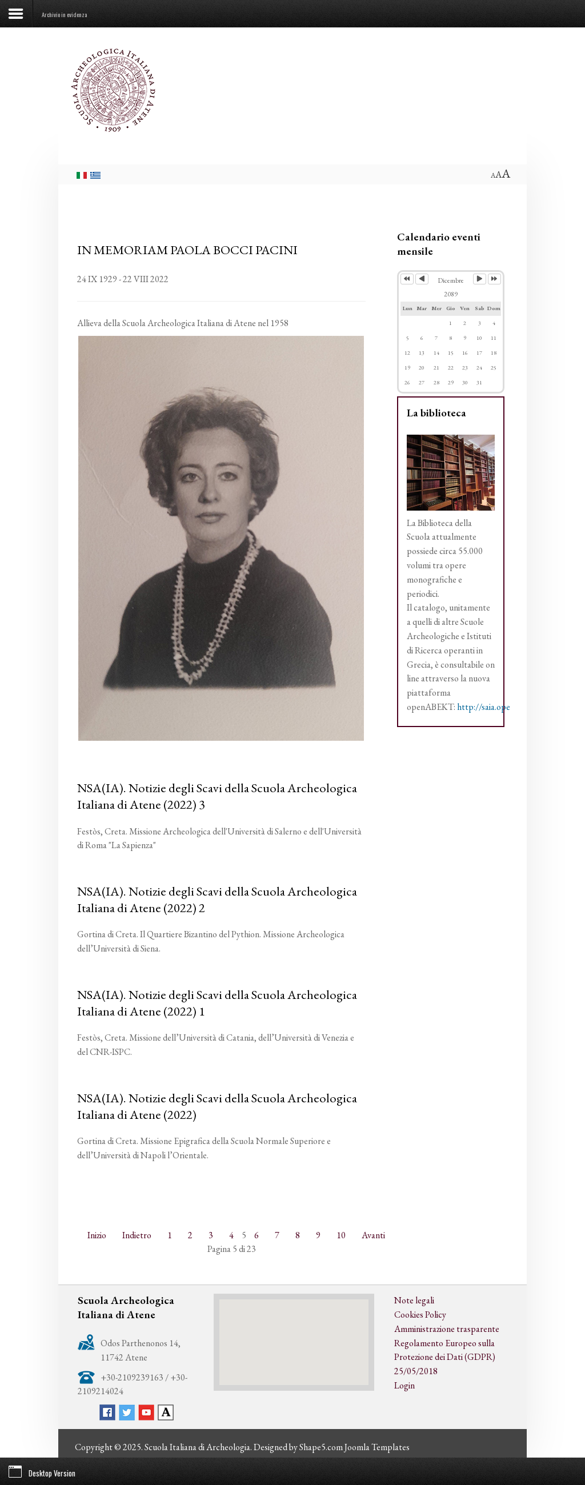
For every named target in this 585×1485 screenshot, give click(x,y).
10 (341, 1235)
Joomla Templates (377, 1447)
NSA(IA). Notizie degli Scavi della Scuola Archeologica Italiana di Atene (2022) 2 (217, 899)
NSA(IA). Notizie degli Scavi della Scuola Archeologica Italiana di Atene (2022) (217, 1106)
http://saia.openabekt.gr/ (502, 707)
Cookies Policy (420, 1315)
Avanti (373, 1235)
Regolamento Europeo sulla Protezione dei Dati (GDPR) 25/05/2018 (444, 1357)
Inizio (96, 1235)
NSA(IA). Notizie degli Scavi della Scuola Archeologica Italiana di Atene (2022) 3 (217, 796)
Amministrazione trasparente (446, 1329)
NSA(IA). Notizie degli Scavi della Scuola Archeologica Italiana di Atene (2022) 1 (217, 1003)
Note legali (414, 1300)
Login (404, 1385)
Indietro (136, 1235)
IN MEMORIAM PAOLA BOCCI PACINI (187, 249)
